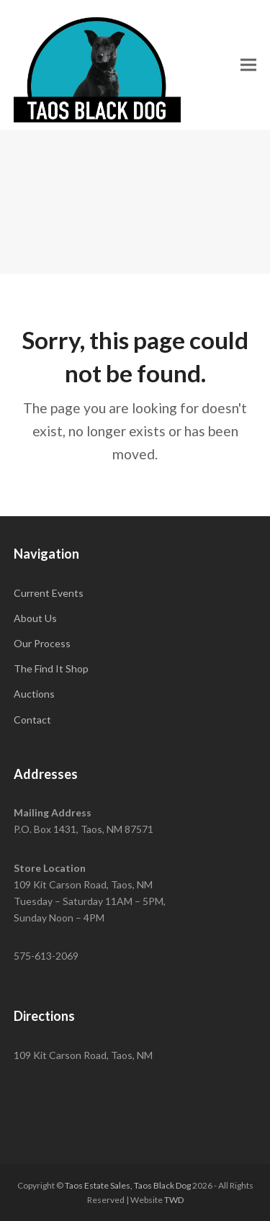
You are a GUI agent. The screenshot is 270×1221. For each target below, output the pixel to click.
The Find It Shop (51, 668)
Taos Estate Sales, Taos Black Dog (128, 1185)
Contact (32, 719)
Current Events (49, 593)
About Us (35, 618)
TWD (174, 1199)
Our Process (42, 643)
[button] (248, 64)
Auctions (34, 694)
